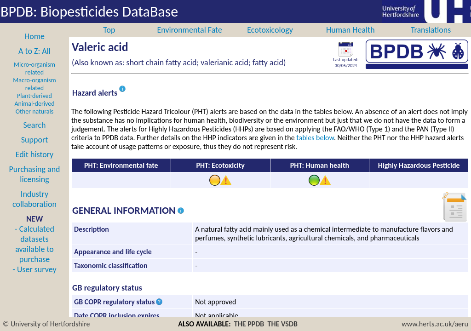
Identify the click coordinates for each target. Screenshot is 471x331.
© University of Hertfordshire (46, 324)
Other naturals (34, 122)
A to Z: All (34, 61)
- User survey (34, 279)
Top (109, 40)
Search (34, 135)
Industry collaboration (34, 209)
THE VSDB (283, 324)
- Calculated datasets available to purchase (34, 254)
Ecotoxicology (270, 40)
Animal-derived (35, 114)
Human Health (350, 40)
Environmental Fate (189, 40)
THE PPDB (249, 324)
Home (34, 46)
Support (34, 150)
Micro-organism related (34, 78)
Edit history (35, 165)
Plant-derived (34, 106)
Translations (431, 40)
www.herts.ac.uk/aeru (435, 324)
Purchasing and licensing (34, 184)
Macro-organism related (34, 94)
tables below (315, 147)
